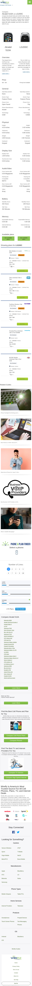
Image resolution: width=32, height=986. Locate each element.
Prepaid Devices (22, 917)
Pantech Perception (9, 646)
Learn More (16, 688)
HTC (3, 874)
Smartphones (5, 917)
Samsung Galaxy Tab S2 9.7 (11, 658)
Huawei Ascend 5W (9, 644)
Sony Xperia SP (8, 674)
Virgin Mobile (5, 855)
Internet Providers (7, 906)
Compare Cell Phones (5, 5)
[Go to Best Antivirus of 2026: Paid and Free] (16, 429)
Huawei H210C (8, 676)
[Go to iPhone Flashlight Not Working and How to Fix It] (16, 399)
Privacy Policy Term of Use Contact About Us (16, 971)
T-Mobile (19, 851)
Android (4, 936)
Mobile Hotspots (6, 894)
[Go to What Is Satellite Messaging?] (16, 518)
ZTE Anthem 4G (8, 662)
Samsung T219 (8, 634)
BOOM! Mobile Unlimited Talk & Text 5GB (15, 359)
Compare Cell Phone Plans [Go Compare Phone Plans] (16, 735)
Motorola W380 (8, 620)
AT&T (19, 848)
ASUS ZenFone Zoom (9, 678)
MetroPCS (5, 859)
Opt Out (16, 983)
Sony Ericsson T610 (9, 630)
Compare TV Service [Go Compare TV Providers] (16, 772)
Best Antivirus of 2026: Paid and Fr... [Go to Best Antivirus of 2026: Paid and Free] (9, 442)
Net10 (19, 855)
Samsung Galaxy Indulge (10, 642)
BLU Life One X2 (8, 632)
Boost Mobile (21, 859)
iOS (3, 940)
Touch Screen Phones (8, 921)
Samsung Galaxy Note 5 (10, 656)
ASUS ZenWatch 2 (8, 636)
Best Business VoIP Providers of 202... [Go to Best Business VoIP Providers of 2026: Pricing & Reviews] (10, 502)
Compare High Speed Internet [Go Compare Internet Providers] (16, 777)
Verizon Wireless (6, 848)
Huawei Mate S (8, 624)
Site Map (16, 979)
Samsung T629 (8, 628)
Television (20, 906)
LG (18, 874)
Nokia (19, 878)
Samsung (4, 882)
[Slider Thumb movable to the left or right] (7, 586)
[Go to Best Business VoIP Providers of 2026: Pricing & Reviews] (16, 488)
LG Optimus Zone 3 (9, 664)
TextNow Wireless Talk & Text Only (15, 305)
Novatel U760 (7, 670)
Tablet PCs (20, 894)
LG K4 (5, 626)
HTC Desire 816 (8, 638)
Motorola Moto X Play (9, 648)
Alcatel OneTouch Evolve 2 (10, 622)
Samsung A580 (8, 666)
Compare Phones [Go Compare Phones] (16, 740)
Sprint (3, 851)
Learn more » (5, 73)
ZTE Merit (6, 654)
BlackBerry (20, 871)
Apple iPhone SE (8, 672)
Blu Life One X (7, 668)
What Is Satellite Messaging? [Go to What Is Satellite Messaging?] (7, 531)
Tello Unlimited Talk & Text (15, 278)
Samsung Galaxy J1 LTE (10, 650)
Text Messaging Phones (21, 923)
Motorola (4, 878)
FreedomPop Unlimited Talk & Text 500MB (16, 331)
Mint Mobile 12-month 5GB (15, 251)
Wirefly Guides (16, 949)
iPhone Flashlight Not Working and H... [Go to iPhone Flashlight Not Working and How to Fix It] (10, 412)
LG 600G (6, 652)
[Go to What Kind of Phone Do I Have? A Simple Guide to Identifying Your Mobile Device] (16, 459)
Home (16, 962)
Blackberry (20, 936)
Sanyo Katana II (8, 660)
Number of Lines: (16, 565)
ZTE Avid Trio (7, 640)
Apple (3, 871)
